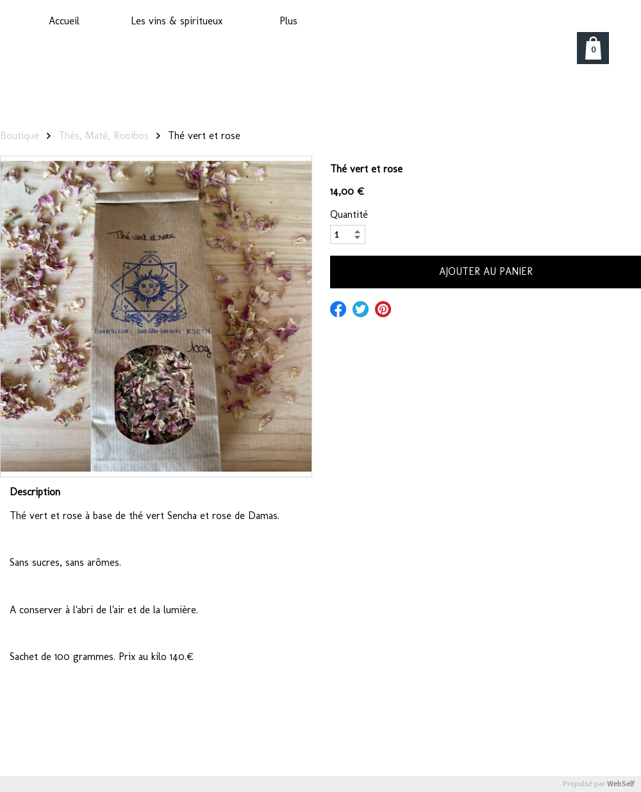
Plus (288, 21)
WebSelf (621, 784)
